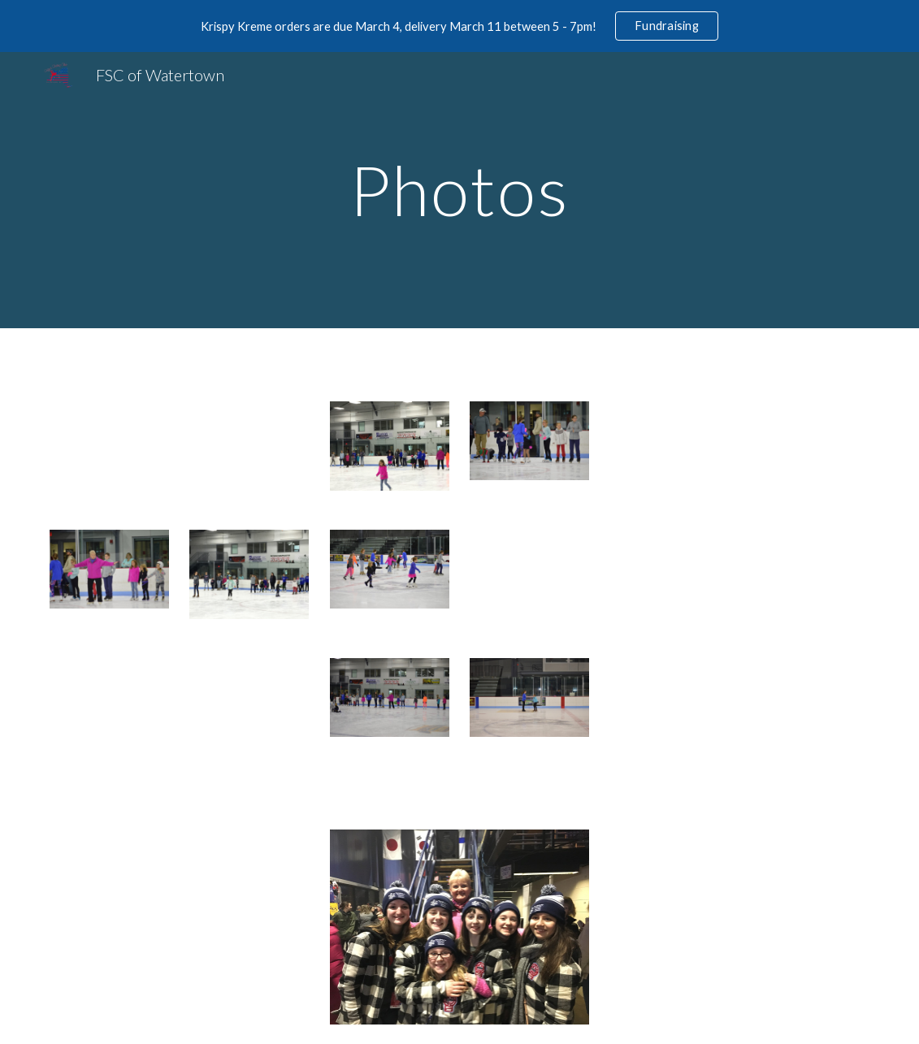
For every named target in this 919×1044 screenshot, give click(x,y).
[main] (459, 190)
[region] (459, 26)
